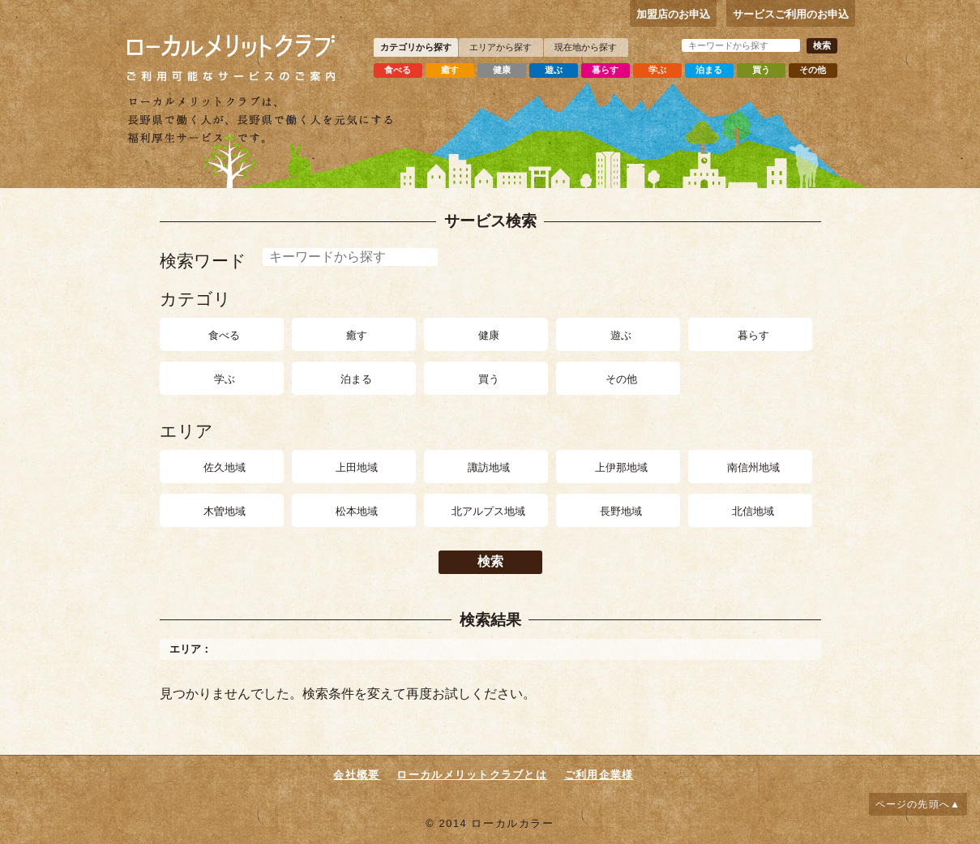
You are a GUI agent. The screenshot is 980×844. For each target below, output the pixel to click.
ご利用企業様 (599, 775)
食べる (397, 70)
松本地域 (357, 511)
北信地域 (753, 511)
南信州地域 (753, 467)
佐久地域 (224, 467)
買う (761, 70)
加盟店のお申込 (673, 14)
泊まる (708, 70)
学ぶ (657, 70)
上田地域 (357, 467)
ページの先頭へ (912, 804)
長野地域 (621, 511)
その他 (812, 70)
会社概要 (356, 775)
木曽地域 (224, 511)
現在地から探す (585, 47)
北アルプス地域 (488, 511)
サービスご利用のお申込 (791, 14)
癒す (450, 70)
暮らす (605, 70)
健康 (502, 70)
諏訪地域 (489, 467)
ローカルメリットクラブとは (471, 775)
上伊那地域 (621, 467)
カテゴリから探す (415, 47)
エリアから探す (500, 47)
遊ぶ (554, 70)
